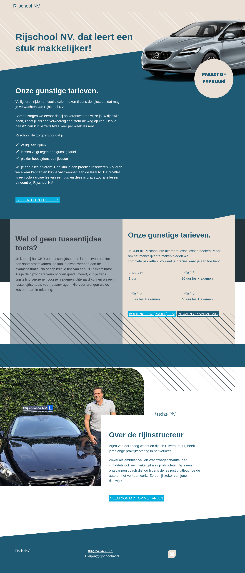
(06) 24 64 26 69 (100, 551)
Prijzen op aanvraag (198, 314)
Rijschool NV (26, 5)
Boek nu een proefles (37, 200)
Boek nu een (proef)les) (152, 314)
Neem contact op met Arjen (136, 498)
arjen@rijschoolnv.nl (103, 556)
